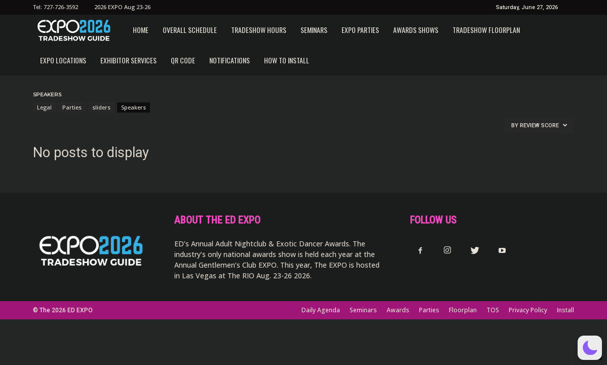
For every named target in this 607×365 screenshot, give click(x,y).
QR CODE (183, 60)
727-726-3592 (61, 7)
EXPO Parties (360, 29)
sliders (101, 107)
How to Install (286, 60)
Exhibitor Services (128, 60)
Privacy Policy (528, 310)
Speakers (133, 107)
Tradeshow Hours (258, 29)
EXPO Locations (63, 60)
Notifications (229, 60)
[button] (590, 348)
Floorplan (463, 310)
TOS (492, 310)
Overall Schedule (190, 29)
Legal (44, 107)
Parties (72, 107)
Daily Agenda (320, 310)
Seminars (313, 29)
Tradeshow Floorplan (486, 29)
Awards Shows (415, 29)
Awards (398, 310)
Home (140, 29)
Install (565, 310)
